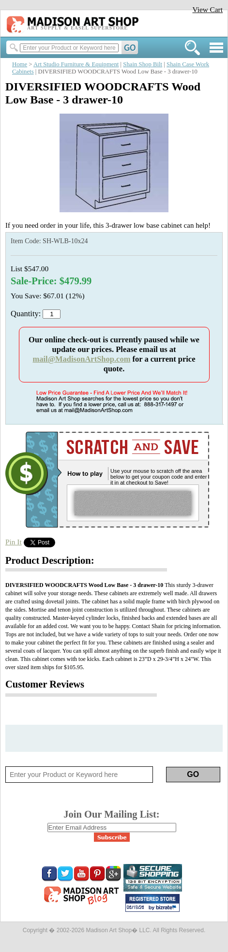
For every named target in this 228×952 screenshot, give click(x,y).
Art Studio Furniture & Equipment (76, 64)
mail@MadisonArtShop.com (81, 359)
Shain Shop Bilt (142, 64)
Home (19, 64)
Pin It (13, 542)
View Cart (207, 9)
